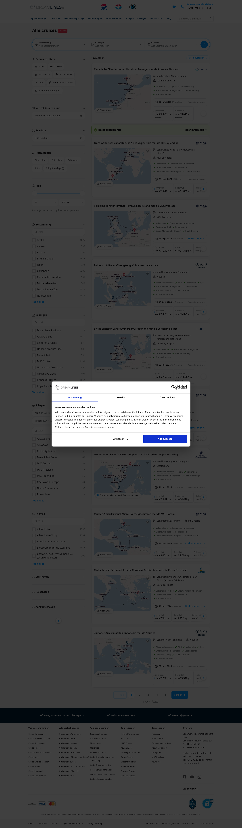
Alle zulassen (165, 439)
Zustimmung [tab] (75, 397)
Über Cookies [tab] (167, 397)
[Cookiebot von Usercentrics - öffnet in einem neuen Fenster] (173, 387)
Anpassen (120, 439)
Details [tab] (121, 397)
